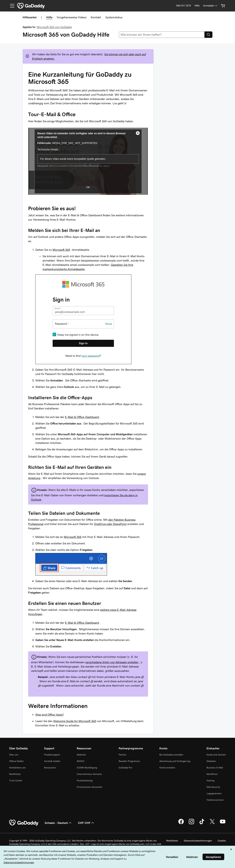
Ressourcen (50, 767)
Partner (122, 754)
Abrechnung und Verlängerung (174, 761)
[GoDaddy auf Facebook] (181, 823)
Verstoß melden (52, 761)
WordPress (212, 774)
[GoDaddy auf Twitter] (212, 823)
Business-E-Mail (214, 767)
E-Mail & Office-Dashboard (82, 417)
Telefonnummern (215, 800)
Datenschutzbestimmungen (198, 840)
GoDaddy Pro (125, 767)
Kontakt (96, 17)
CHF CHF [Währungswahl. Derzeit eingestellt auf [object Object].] (86, 823)
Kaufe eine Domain (216, 754)
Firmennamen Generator (89, 787)
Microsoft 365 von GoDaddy (54, 26)
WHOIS (80, 761)
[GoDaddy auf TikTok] (202, 823)
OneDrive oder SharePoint (110, 523)
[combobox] (161, 34)
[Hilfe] (197, 5)
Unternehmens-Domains (89, 774)
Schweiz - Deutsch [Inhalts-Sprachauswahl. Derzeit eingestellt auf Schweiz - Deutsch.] (58, 823)
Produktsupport (52, 754)
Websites (211, 761)
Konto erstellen (167, 767)
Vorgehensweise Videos (71, 17)
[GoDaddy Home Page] (24, 823)
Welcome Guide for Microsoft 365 (74, 721)
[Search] (208, 34)
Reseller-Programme (129, 761)
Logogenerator (214, 793)
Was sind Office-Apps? (49, 714)
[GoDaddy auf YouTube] (222, 823)
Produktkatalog (84, 780)
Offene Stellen (16, 761)
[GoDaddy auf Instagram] (191, 823)
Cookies (222, 840)
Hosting (210, 780)
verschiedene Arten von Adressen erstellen (111, 662)
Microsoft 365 (61, 249)
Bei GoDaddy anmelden (171, 754)
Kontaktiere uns (17, 767)
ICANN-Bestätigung (87, 767)
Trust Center (15, 780)
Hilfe (49, 17)
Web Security (213, 787)
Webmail (81, 754)
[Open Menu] (10, 5)
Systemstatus (113, 17)
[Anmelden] (210, 5)
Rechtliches (15, 774)
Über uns (13, 754)
